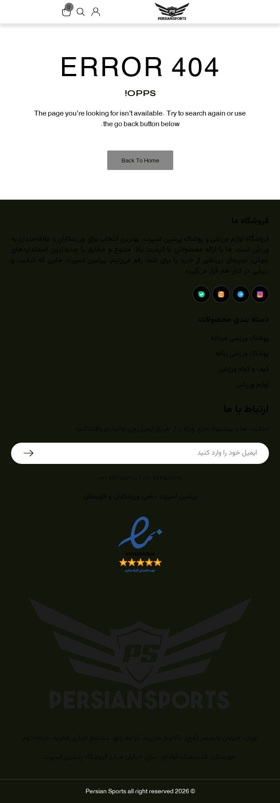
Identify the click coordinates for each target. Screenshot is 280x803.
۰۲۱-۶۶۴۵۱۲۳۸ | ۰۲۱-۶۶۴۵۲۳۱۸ (140, 477)
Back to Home (140, 160)
